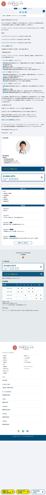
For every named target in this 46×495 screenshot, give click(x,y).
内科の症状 (4, 380)
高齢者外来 (5, 406)
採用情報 (5, 373)
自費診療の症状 (5, 424)
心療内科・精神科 (6, 384)
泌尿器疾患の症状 (6, 395)
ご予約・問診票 (27, 362)
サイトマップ (26, 368)
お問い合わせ (5, 368)
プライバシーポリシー (28, 366)
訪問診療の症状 (5, 417)
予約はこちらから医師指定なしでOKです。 (11, 119)
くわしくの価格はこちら (7, 46)
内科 (4, 377)
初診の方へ (5, 360)
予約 (11, 133)
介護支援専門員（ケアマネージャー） (12, 162)
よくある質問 (26, 358)
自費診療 (5, 421)
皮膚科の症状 (5, 402)
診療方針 (5, 355)
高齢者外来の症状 (6, 409)
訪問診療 (5, 413)
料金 (4, 364)
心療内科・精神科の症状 (7, 387)
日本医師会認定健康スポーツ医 (11, 161)
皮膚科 (4, 399)
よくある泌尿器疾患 (7, 391)
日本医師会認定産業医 (9, 159)
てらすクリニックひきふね (8, 352)
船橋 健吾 (6, 155)
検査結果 (5, 366)
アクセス (26, 360)
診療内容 (5, 362)
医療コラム (26, 355)
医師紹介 (5, 358)
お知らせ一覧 (5, 370)
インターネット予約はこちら (10, 169)
